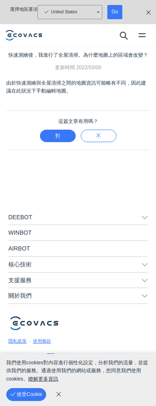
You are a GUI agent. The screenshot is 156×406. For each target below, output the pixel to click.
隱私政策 (17, 340)
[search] (123, 35)
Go (114, 12)
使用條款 (42, 340)
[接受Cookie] (26, 394)
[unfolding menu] (145, 218)
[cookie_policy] (59, 394)
